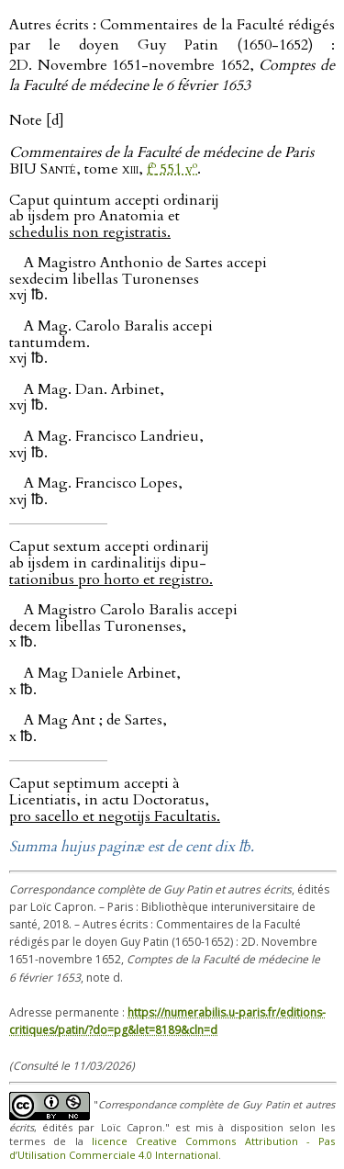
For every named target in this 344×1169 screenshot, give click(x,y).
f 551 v (172, 169)
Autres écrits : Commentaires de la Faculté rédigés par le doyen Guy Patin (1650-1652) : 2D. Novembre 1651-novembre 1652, (172, 55)
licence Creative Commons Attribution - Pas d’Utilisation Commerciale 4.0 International (172, 1148)
